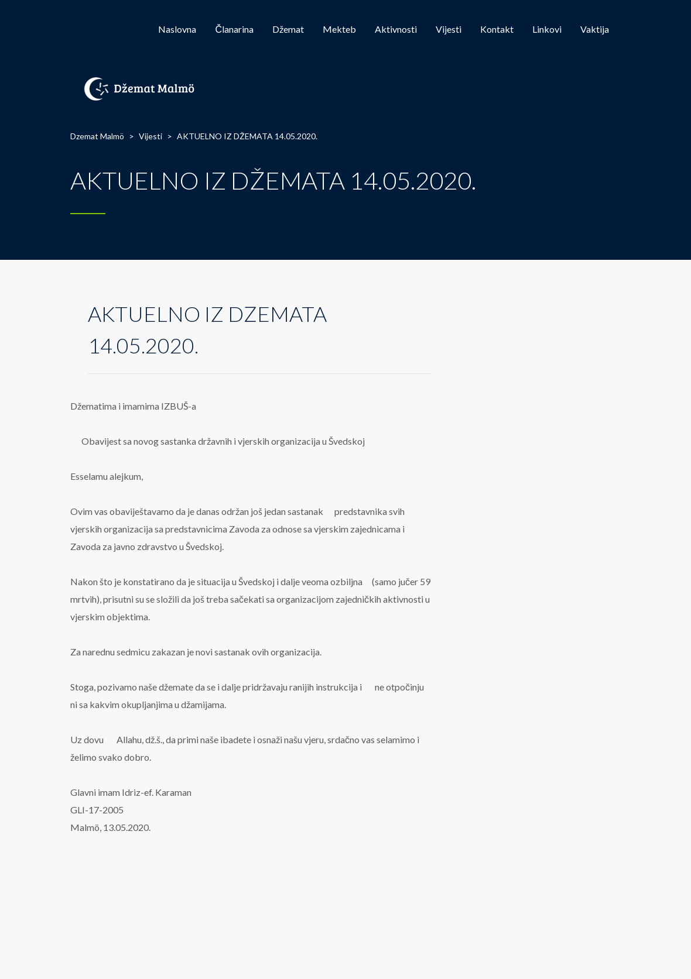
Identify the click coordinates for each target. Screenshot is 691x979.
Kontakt (497, 29)
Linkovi (547, 29)
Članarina (234, 29)
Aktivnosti (396, 29)
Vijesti (448, 29)
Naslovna (177, 29)
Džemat (288, 29)
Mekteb (339, 29)
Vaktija (594, 29)
